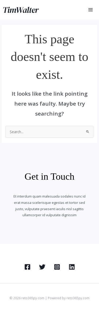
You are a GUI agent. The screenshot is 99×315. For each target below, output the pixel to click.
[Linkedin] (72, 267)
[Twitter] (42, 267)
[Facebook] (27, 267)
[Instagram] (57, 267)
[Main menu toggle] (90, 9)
